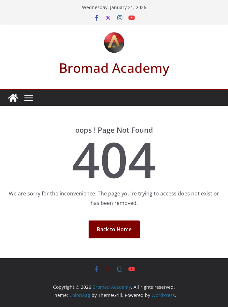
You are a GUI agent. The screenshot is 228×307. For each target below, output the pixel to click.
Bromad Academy (114, 68)
